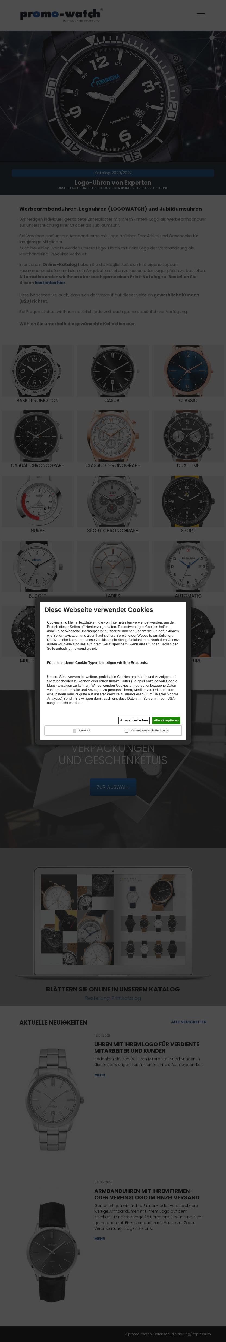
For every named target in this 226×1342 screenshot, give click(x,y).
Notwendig (84, 730)
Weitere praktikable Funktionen (150, 730)
